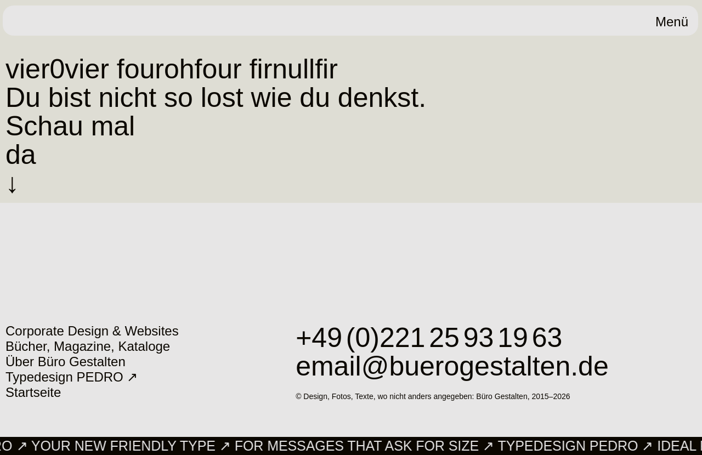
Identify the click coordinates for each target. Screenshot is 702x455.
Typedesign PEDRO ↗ (71, 376)
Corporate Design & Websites (92, 330)
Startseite (33, 392)
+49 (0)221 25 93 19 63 (429, 337)
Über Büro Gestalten (65, 361)
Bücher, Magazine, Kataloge (87, 346)
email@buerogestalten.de (452, 366)
